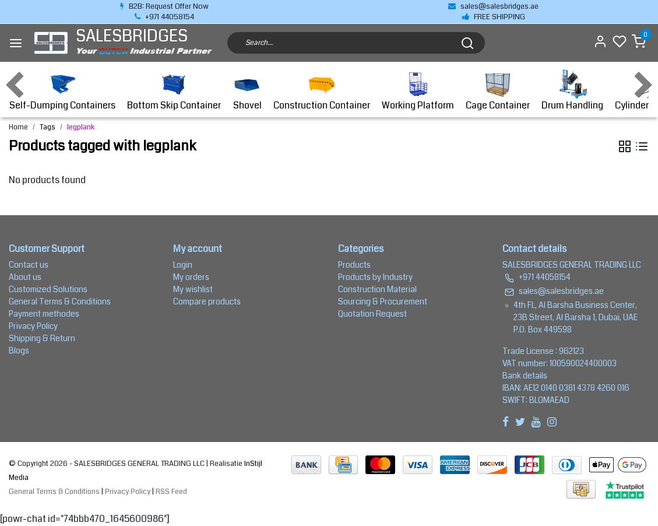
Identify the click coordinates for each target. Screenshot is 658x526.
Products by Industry (375, 277)
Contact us (28, 265)
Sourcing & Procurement (382, 301)
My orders (191, 277)
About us (25, 277)
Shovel (247, 90)
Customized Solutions (48, 289)
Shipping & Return (42, 338)
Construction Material (377, 289)
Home (18, 127)
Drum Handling (572, 90)
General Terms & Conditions (60, 301)
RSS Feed (171, 491)
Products (354, 265)
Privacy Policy (33, 326)
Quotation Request (372, 314)
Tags (47, 127)
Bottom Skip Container (174, 90)
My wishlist (193, 289)
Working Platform (418, 90)
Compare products (207, 301)
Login (182, 265)
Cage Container (498, 90)
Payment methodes (44, 314)
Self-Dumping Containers (62, 90)
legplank (81, 127)
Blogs (19, 350)
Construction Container (321, 90)
